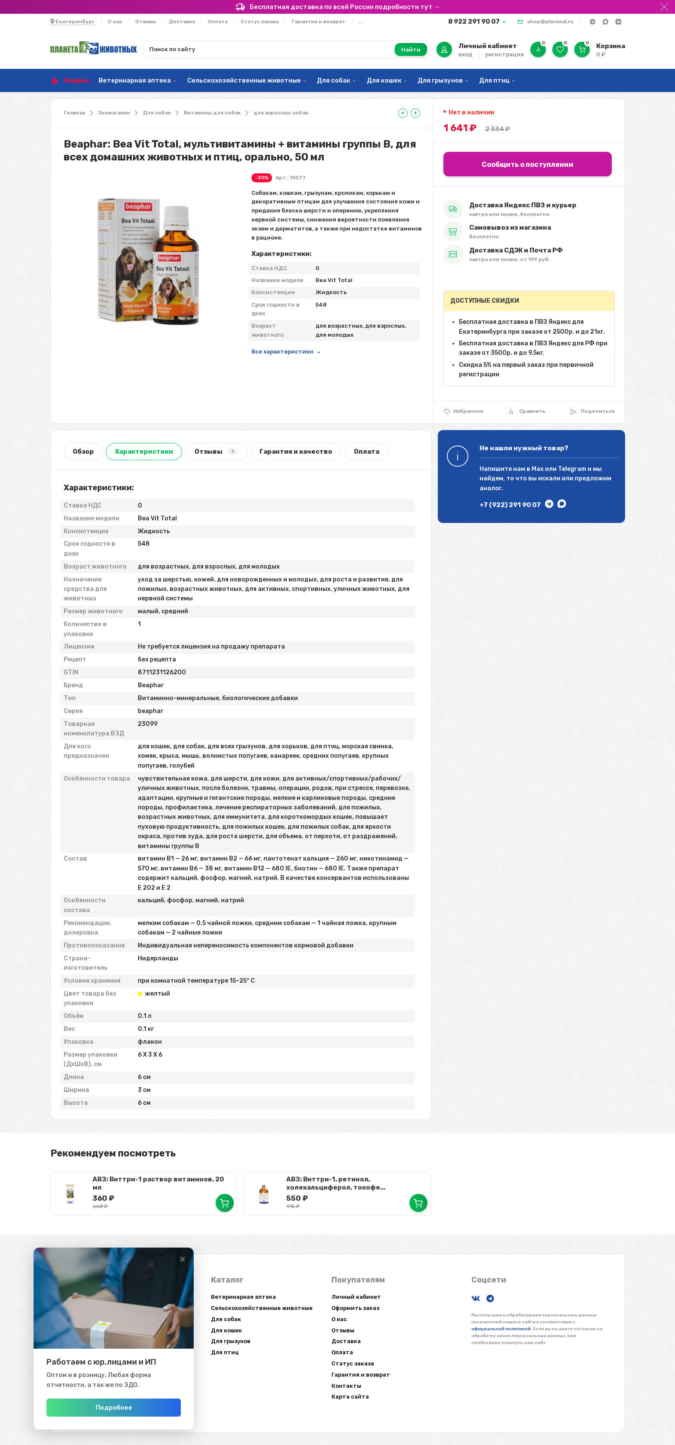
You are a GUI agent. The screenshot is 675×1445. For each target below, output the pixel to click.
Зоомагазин (114, 113)
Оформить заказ (355, 1308)
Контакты (346, 1385)
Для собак (333, 80)
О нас (115, 21)
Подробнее (120, 1407)
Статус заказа (260, 21)
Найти (411, 49)
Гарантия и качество (296, 451)
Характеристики (144, 451)
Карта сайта (350, 1396)
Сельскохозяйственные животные (244, 80)
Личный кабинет (356, 1297)
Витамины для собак (212, 113)
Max (538, 469)
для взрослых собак (281, 113)
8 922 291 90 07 (474, 21)
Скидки (76, 80)
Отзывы (145, 21)
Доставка (182, 21)
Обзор (83, 451)
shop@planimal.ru (550, 21)
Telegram (572, 469)
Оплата (218, 21)
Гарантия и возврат (318, 21)
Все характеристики (282, 351)
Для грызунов (440, 80)
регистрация (504, 54)
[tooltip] (403, 113)
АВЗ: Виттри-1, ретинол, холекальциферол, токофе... (335, 1183)
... (360, 21)
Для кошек (384, 80)
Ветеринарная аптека (135, 80)
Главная (74, 113)
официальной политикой (501, 1328)
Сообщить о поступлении (527, 164)
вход (465, 54)
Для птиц (494, 80)
